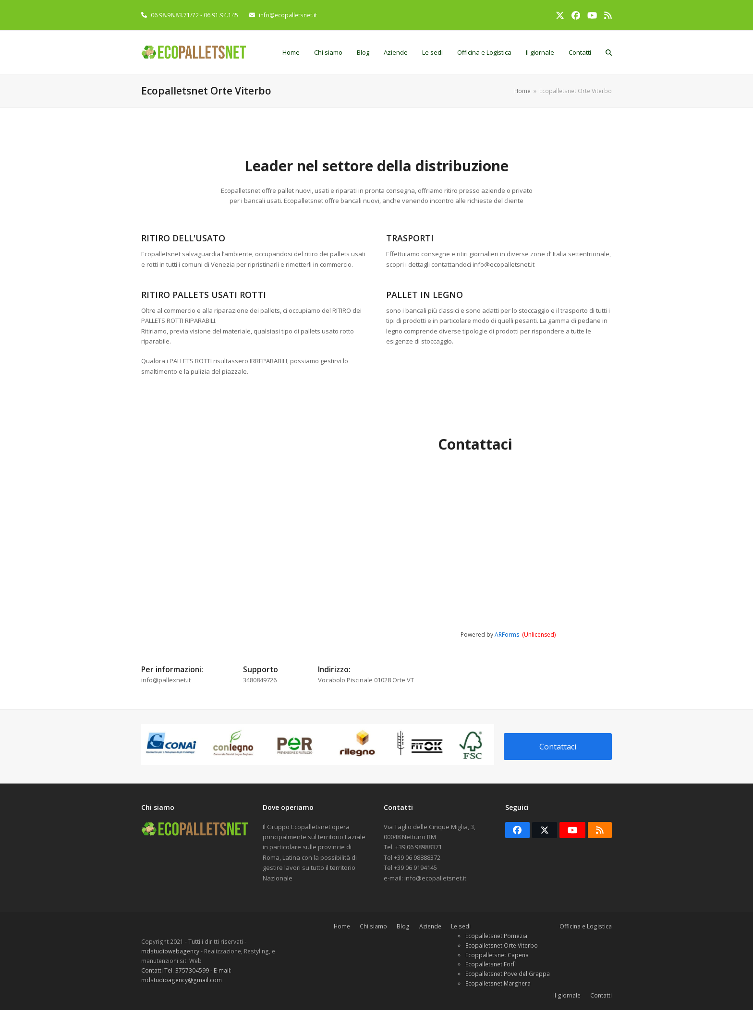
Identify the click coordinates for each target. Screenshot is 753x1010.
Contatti (601, 995)
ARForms (507, 634)
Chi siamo (373, 926)
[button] (608, 52)
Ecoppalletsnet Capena (497, 955)
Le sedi (461, 926)
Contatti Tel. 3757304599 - (177, 970)
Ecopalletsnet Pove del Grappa (507, 974)
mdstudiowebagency (171, 951)
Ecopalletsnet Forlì (490, 964)
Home (342, 926)
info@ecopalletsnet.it (288, 15)
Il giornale (567, 995)
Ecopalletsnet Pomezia (496, 936)
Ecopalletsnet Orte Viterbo (501, 945)
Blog (403, 926)
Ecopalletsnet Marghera (498, 983)
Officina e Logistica (585, 926)
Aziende (430, 926)
